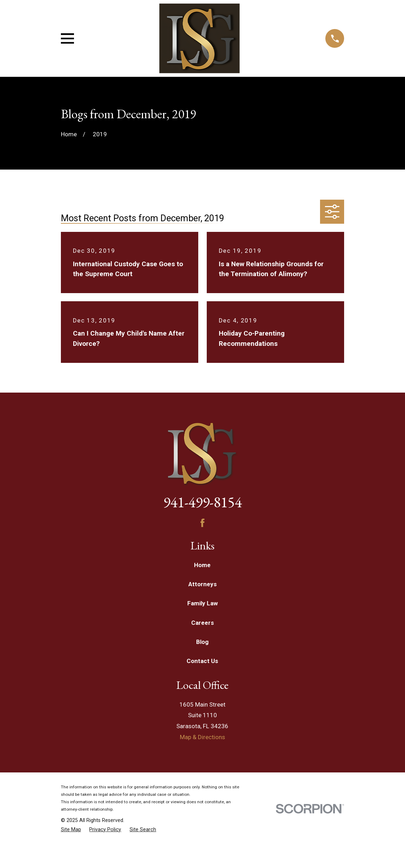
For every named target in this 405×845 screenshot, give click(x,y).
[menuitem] (71, 829)
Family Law (202, 603)
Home (202, 565)
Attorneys (202, 584)
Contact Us (202, 660)
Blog (202, 641)
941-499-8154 (202, 502)
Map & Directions (202, 737)
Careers (202, 622)
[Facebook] (202, 523)
